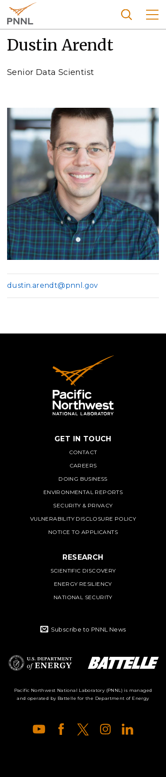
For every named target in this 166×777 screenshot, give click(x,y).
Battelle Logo (123, 663)
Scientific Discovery (83, 570)
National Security (83, 597)
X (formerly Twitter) (83, 729)
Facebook (61, 729)
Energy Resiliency (83, 584)
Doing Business (83, 478)
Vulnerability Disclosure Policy (83, 518)
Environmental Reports (83, 492)
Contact (83, 452)
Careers (83, 465)
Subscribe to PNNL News (88, 629)
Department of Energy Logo (40, 663)
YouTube (39, 729)
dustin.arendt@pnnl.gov (52, 285)
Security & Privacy (82, 505)
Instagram (105, 729)
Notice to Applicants (83, 532)
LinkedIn (127, 729)
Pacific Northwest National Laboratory (22, 13)
